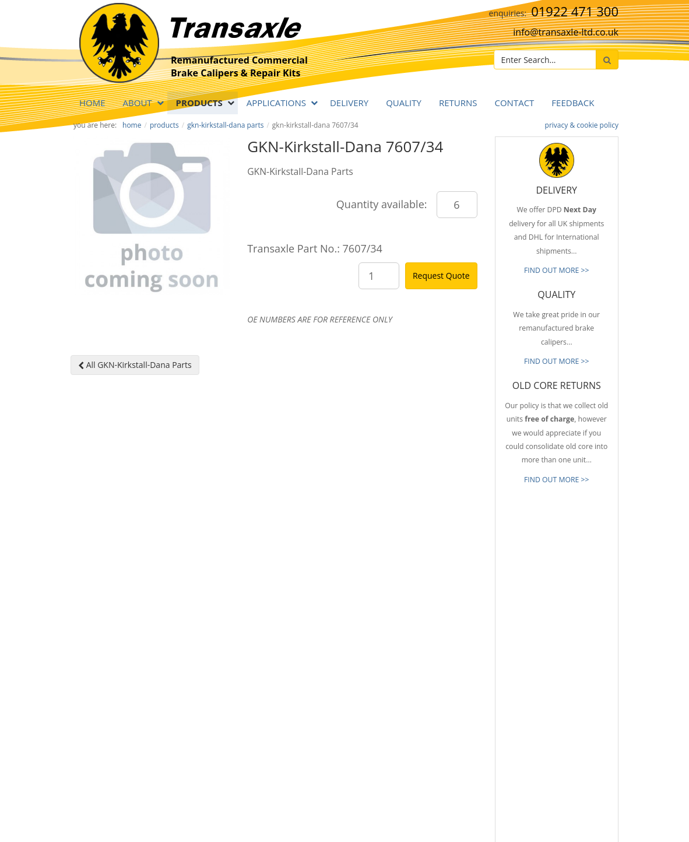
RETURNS (458, 102)
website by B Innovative (583, 830)
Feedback (572, 102)
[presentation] (592, 758)
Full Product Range (430, 689)
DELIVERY (349, 102)
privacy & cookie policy (581, 125)
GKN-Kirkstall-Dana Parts (225, 125)
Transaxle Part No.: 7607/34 (314, 248)
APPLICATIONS (276, 102)
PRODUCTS (199, 102)
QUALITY (403, 102)
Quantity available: (381, 204)
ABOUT (137, 102)
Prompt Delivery (426, 654)
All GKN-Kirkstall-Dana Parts (135, 364)
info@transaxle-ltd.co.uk (565, 32)
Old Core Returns (428, 672)
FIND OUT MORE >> (556, 270)
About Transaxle (426, 724)
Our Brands (419, 707)
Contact (514, 102)
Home (92, 102)
